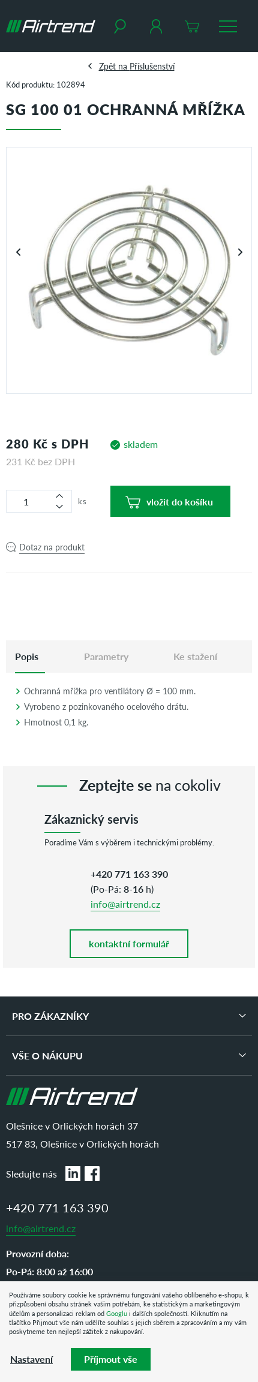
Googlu (116, 1313)
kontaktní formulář (129, 943)
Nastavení (31, 1359)
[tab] (26, 656)
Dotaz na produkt (52, 547)
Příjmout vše (110, 1359)
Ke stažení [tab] (195, 656)
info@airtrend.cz (125, 904)
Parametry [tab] (106, 656)
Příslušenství (152, 66)
